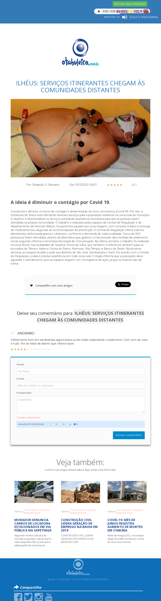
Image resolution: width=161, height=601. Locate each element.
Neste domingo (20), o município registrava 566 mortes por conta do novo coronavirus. (126, 538)
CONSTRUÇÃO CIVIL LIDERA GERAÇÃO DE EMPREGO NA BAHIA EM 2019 (79, 525)
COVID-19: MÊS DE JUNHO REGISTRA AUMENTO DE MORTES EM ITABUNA (125, 525)
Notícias (18, 511)
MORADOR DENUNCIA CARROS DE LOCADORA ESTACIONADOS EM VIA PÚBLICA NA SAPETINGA (33, 525)
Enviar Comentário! (129, 435)
